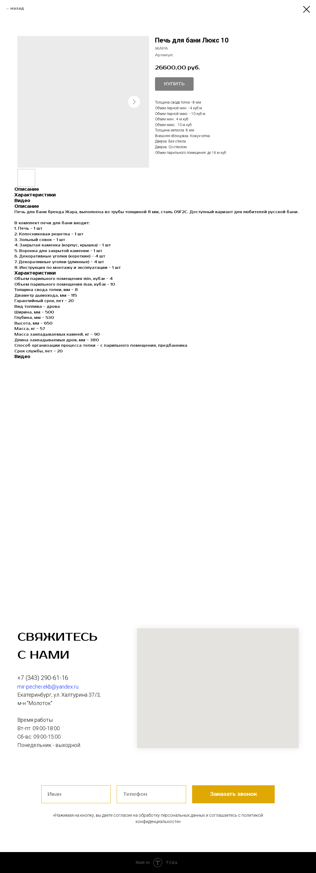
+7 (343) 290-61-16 (42, 677)
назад (17, 8)
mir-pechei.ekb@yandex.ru (47, 686)
